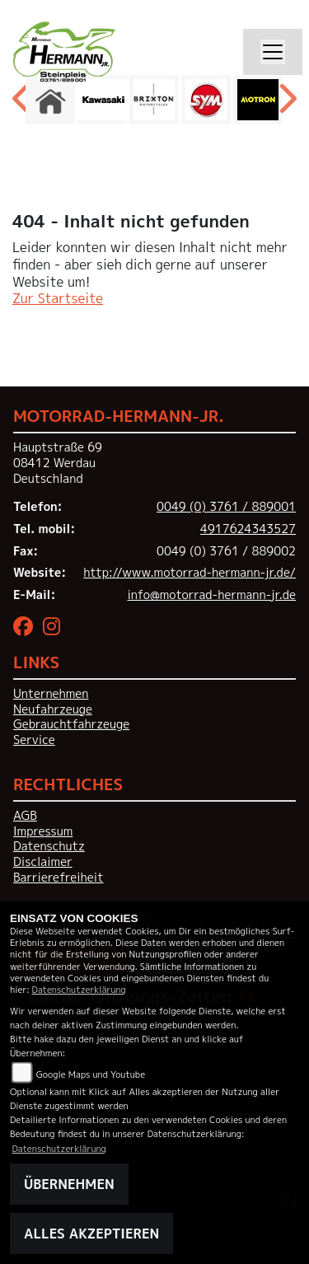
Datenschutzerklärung (79, 989)
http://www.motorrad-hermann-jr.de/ (189, 572)
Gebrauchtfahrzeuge (71, 724)
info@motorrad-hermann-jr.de (211, 595)
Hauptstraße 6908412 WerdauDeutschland (57, 462)
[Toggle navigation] (272, 52)
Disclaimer (43, 862)
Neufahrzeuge (52, 709)
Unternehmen (50, 694)
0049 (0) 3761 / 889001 (226, 507)
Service (34, 740)
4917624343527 (248, 529)
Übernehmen (69, 1184)
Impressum (43, 831)
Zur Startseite (57, 298)
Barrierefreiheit (58, 877)
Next (286, 104)
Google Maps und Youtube (90, 1074)
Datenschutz (49, 846)
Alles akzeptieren (91, 1233)
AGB (25, 816)
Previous (22, 104)
